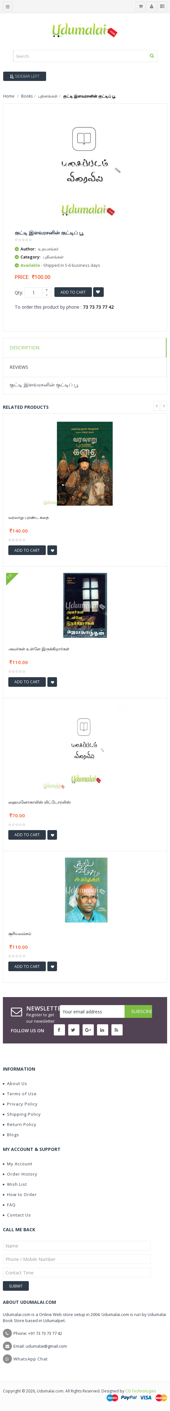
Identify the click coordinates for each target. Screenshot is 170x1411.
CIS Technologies (140, 1391)
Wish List (15, 1184)
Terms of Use (20, 1094)
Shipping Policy (22, 1114)
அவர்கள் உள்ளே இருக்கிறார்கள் (38, 649)
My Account (17, 1164)
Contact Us (17, 1215)
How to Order (20, 1194)
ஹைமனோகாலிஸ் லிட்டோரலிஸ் (39, 802)
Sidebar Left (24, 76)
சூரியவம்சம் (19, 933)
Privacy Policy (20, 1104)
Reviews (19, 367)
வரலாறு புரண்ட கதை (28, 517)
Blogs (11, 1135)
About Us (15, 1083)
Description (24, 348)
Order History (20, 1174)
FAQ (9, 1205)
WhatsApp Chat (30, 1359)
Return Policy (19, 1124)
